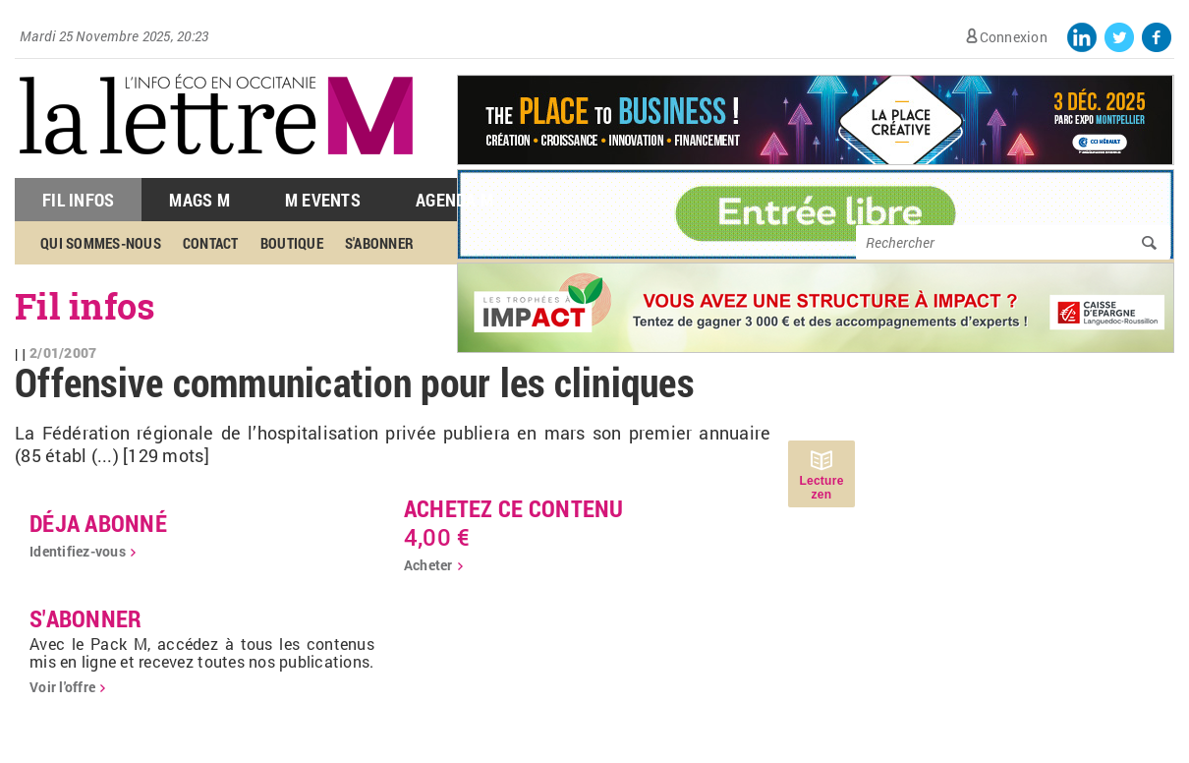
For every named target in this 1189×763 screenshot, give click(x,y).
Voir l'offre (62, 686)
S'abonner (379, 243)
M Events (323, 199)
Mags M (199, 199)
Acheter (428, 565)
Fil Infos (78, 199)
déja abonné (98, 523)
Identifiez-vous (77, 551)
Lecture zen (821, 487)
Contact (211, 243)
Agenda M (454, 199)
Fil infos (85, 305)
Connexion (1013, 37)
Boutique (291, 243)
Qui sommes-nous (100, 243)
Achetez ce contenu (514, 508)
